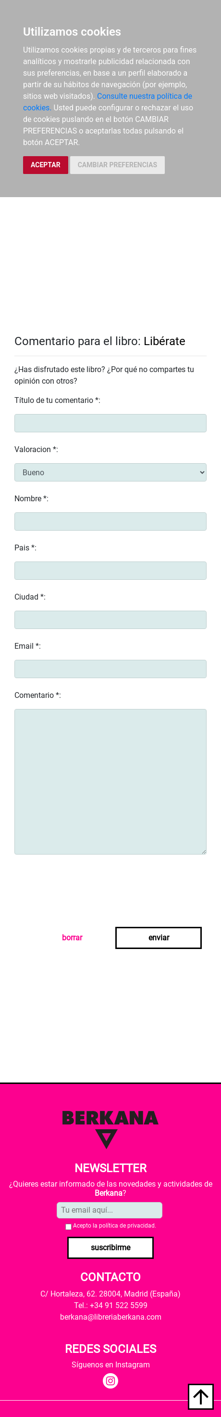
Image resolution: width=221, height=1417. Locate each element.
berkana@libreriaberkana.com (110, 1317)
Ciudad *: (30, 597)
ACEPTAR (46, 165)
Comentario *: (37, 695)
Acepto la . (114, 1225)
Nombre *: (31, 498)
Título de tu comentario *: (57, 400)
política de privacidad (127, 1225)
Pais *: (25, 547)
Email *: (27, 646)
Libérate (164, 341)
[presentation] (87, 892)
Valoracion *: (36, 449)
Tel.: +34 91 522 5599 (110, 1305)
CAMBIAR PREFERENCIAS (117, 165)
